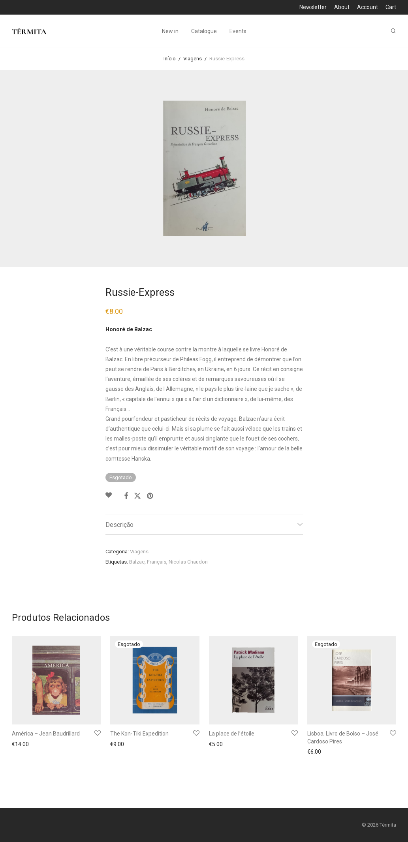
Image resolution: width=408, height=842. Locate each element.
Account (367, 7)
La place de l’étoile (231, 733)
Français (156, 562)
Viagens (192, 59)
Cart (390, 7)
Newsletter (313, 7)
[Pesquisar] (393, 31)
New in (170, 31)
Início (170, 59)
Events (237, 31)
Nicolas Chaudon (188, 562)
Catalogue (204, 31)
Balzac (137, 562)
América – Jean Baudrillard (46, 733)
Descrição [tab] (119, 524)
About (342, 7)
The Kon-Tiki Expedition (139, 733)
